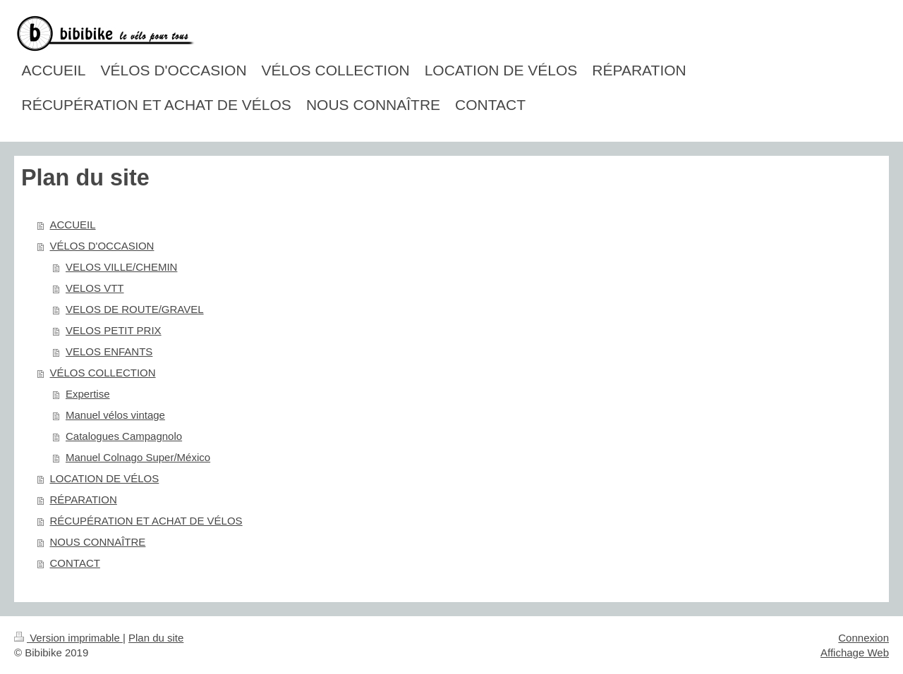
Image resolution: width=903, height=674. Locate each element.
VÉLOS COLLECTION (103, 373)
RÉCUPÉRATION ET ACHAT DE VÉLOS (146, 521)
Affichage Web (854, 652)
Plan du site (155, 638)
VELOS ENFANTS (109, 351)
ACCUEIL (73, 225)
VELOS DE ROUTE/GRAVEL (135, 309)
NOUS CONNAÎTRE (98, 542)
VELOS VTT (95, 288)
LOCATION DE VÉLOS (104, 478)
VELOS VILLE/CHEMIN (121, 267)
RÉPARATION (83, 500)
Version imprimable (68, 638)
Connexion (863, 638)
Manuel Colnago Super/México (138, 457)
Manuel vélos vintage (115, 415)
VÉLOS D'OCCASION (102, 246)
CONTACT (75, 563)
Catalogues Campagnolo (124, 436)
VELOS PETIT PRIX (114, 330)
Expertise (88, 394)
